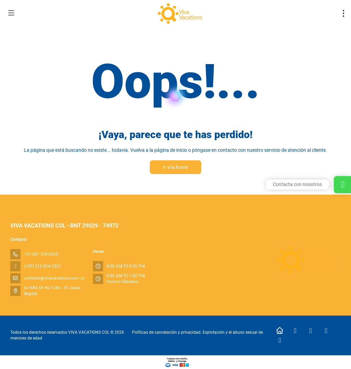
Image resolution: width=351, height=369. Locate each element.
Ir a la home (175, 167)
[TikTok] (326, 331)
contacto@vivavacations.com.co (54, 278)
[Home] (280, 331)
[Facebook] (295, 331)
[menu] (343, 13)
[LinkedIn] (280, 340)
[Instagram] (310, 331)
